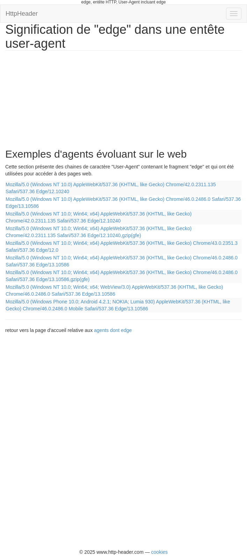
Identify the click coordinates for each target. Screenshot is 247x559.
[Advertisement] (57, 95)
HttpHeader (22, 13)
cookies (159, 552)
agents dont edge (113, 330)
